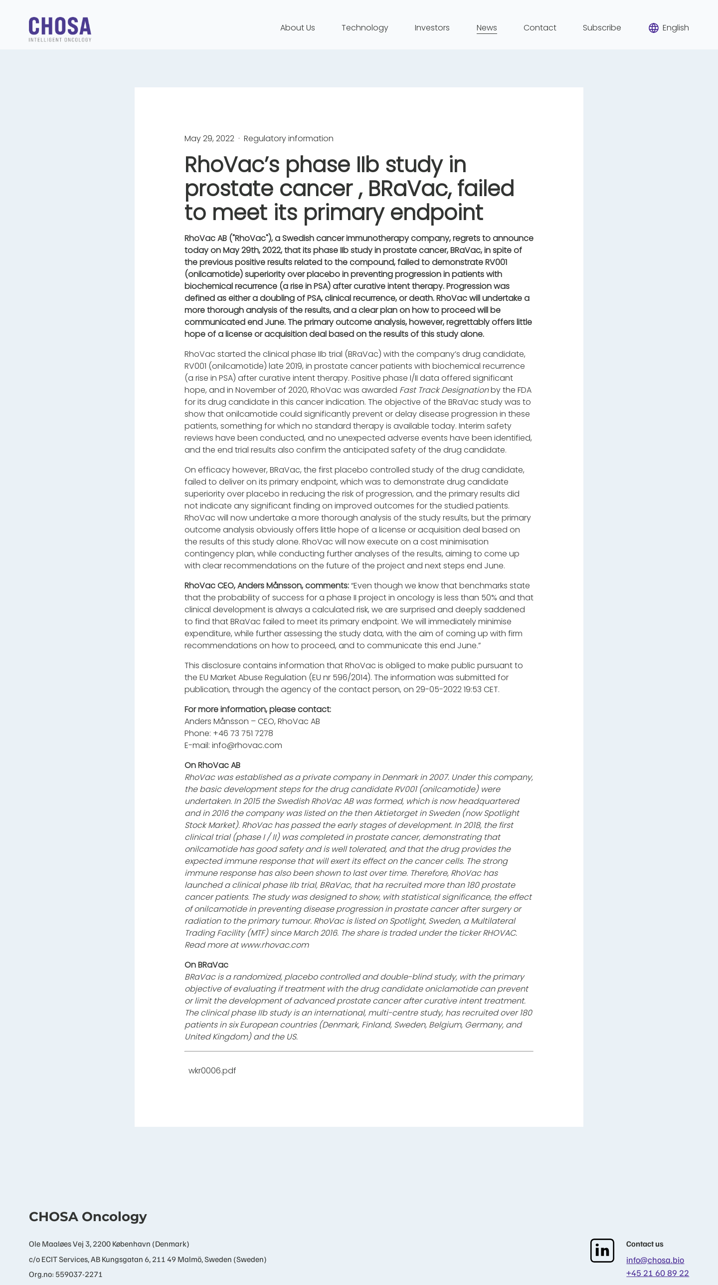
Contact (540, 27)
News (487, 27)
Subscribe (602, 27)
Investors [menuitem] (432, 27)
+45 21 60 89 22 (657, 1272)
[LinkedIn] (602, 1251)
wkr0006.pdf (212, 1070)
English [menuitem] (668, 28)
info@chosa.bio (655, 1259)
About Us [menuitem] (297, 27)
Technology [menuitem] (365, 27)
